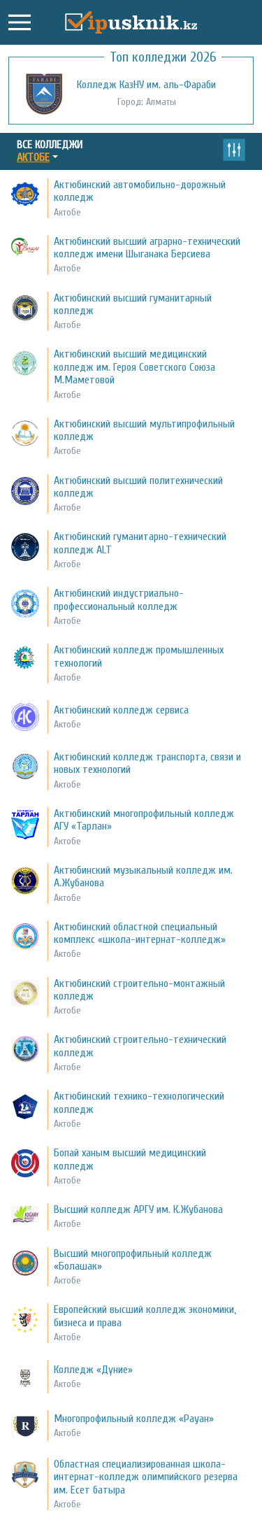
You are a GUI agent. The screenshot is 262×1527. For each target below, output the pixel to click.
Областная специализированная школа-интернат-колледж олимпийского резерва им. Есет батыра (146, 1477)
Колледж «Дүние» (93, 1369)
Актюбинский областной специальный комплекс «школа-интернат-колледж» (140, 933)
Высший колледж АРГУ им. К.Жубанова (138, 1209)
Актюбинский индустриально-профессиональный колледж (119, 599)
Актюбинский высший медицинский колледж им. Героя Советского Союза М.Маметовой (134, 367)
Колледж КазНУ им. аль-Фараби (146, 84)
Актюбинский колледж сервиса (121, 710)
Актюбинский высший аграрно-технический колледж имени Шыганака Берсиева (147, 247)
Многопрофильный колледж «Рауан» (134, 1418)
